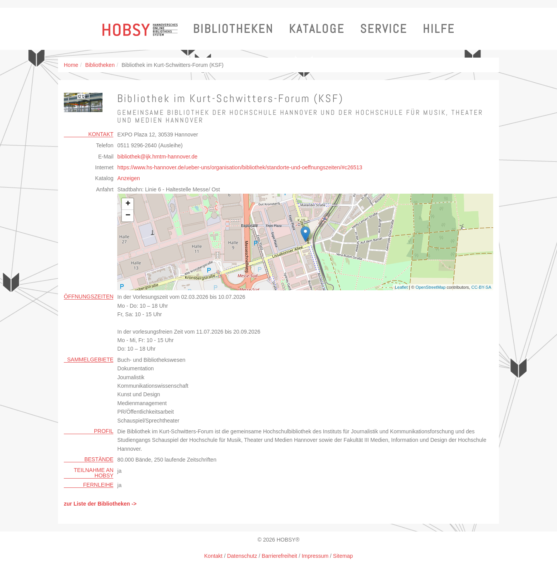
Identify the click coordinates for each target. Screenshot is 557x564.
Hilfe (439, 28)
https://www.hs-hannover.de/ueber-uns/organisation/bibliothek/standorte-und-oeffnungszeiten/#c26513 (239, 167)
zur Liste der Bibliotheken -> (100, 504)
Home (71, 65)
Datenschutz (242, 556)
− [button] (127, 216)
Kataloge (317, 28)
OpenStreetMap (430, 287)
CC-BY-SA (481, 287)
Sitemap (343, 556)
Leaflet (401, 287)
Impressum (315, 556)
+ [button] (127, 204)
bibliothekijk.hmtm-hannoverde (157, 156)
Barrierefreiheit (279, 556)
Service (383, 28)
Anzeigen (128, 178)
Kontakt (213, 556)
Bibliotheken (233, 28)
